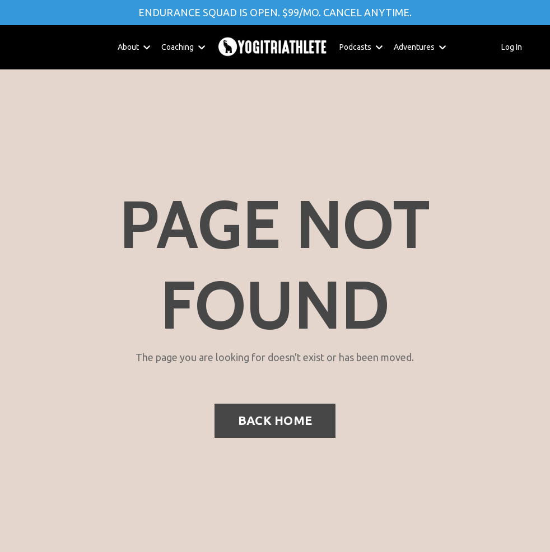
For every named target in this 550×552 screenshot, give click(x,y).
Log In (511, 47)
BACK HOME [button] (275, 420)
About (134, 47)
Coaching (183, 47)
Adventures (420, 47)
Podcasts (361, 47)
